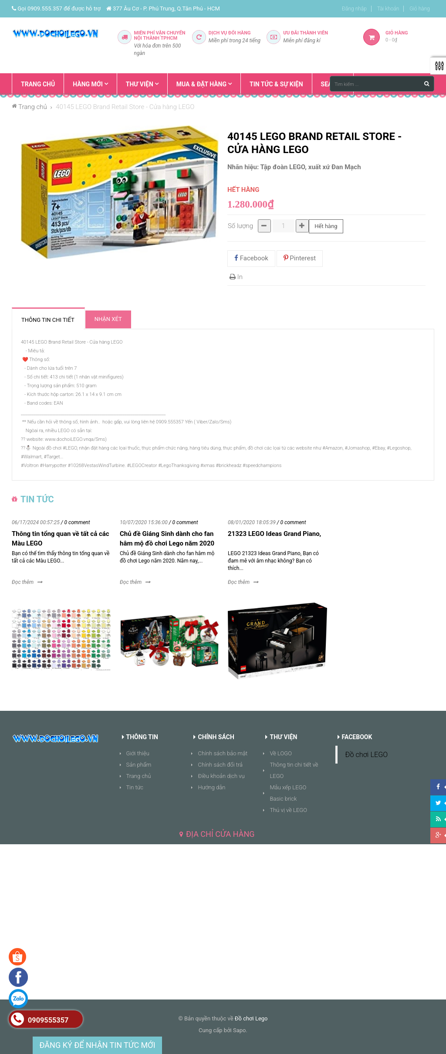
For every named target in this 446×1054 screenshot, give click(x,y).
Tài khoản (388, 9)
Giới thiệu (137, 753)
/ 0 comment (75, 522)
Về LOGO (281, 753)
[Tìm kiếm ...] (382, 84)
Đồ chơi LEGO (366, 754)
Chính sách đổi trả (220, 764)
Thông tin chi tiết (47, 320)
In (236, 277)
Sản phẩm (139, 764)
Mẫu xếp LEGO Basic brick (288, 793)
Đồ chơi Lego (251, 1018)
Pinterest (300, 258)
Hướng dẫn (211, 787)
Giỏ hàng (419, 9)
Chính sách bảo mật (222, 753)
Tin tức (135, 787)
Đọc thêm (23, 582)
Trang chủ (138, 776)
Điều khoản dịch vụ (221, 776)
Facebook (251, 258)
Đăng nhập (354, 9)
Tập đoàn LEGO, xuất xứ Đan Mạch (310, 167)
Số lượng (240, 226)
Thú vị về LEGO (288, 810)
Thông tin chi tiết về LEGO (294, 770)
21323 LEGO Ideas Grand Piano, (274, 534)
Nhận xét (108, 319)
